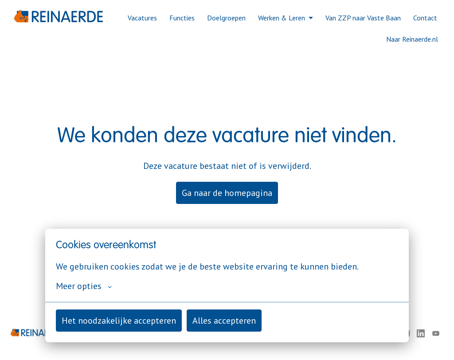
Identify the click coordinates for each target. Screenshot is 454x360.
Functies (182, 17)
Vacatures (142, 17)
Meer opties (84, 286)
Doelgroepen (226, 17)
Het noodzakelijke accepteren (119, 320)
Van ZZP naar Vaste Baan (363, 17)
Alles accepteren (224, 320)
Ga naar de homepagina (227, 193)
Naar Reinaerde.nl (412, 39)
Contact (425, 17)
